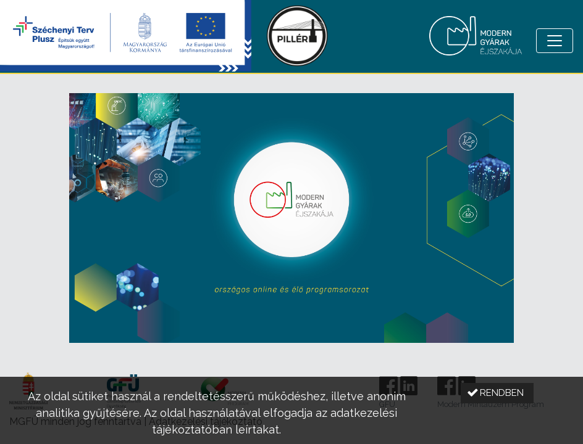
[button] (497, 393)
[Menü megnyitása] (554, 40)
